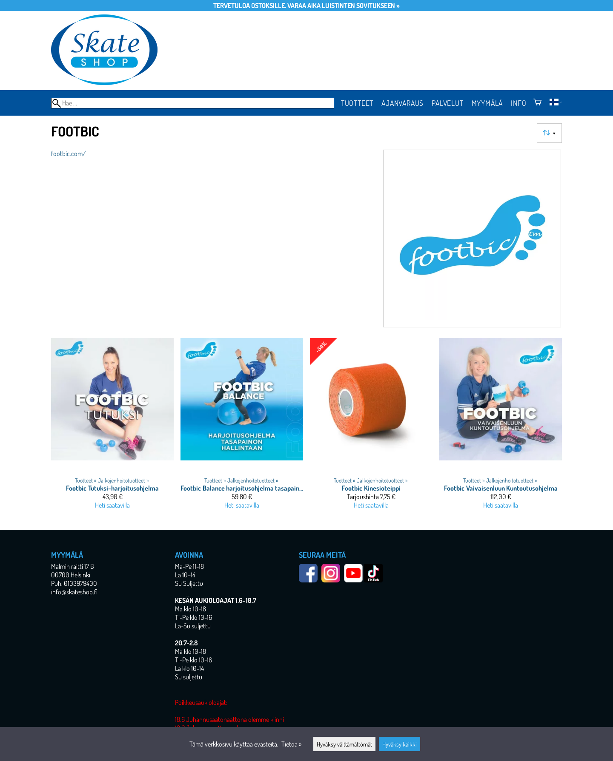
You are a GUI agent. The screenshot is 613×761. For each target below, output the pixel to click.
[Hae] (192, 103)
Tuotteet (357, 103)
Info (518, 103)
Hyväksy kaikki (399, 744)
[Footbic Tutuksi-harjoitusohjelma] (112, 427)
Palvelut (447, 103)
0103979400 (80, 583)
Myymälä (487, 103)
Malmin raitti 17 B (72, 566)
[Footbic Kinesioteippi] (371, 427)
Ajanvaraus (402, 103)
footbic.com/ (68, 153)
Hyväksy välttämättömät (344, 744)
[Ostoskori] (537, 103)
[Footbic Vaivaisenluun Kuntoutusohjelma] (500, 427)
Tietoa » (291, 744)
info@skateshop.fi (74, 592)
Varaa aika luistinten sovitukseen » (343, 5)
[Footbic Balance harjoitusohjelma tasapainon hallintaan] (241, 427)
